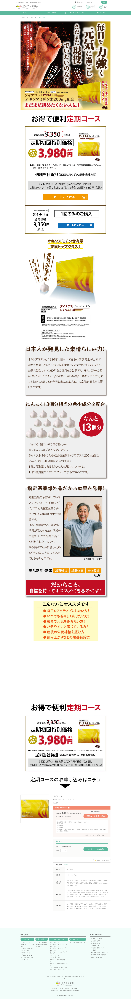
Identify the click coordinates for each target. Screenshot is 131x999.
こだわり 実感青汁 (41, 942)
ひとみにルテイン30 (27, 957)
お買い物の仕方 (96, 943)
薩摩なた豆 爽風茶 (41, 944)
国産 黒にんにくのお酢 (27, 945)
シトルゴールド (26, 950)
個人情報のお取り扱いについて (100, 952)
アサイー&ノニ (25, 942)
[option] (35, 809)
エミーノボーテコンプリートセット (56, 956)
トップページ (24, 17)
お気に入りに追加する (101, 860)
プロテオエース (26, 953)
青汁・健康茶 (53, 12)
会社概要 (94, 950)
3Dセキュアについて (97, 957)
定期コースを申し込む (95, 816)
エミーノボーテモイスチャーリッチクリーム (58, 943)
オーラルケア (102, 12)
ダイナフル (24, 959)
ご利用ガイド (95, 945)
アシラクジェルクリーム (57, 970)
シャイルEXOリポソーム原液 (58, 967)
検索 (104, 2)
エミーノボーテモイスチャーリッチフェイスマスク (59, 952)
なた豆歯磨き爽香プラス (77, 942)
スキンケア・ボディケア (77, 12)
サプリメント (28, 12)
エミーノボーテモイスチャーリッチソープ (58, 947)
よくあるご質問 (96, 941)
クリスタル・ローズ (27, 948)
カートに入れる (96, 849)
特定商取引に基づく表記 (98, 955)
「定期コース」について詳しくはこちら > (96, 835)
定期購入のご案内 (96, 938)
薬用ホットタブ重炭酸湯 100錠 (59, 964)
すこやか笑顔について (98, 948)
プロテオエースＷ (26, 955)
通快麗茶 (39, 946)
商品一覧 (33, 17)
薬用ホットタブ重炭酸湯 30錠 (59, 960)
